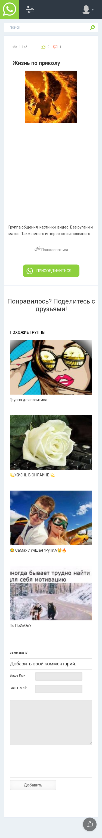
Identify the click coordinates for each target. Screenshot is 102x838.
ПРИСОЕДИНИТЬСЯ (48, 271)
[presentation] (51, 770)
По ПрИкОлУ (21, 625)
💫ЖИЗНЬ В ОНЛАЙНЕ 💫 (32, 475)
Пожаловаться (51, 250)
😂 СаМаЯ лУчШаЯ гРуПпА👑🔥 (38, 550)
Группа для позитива (28, 400)
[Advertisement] (51, 164)
